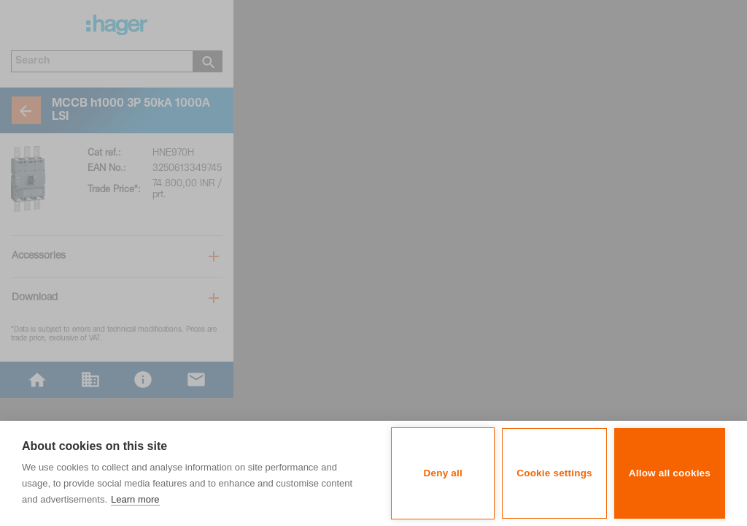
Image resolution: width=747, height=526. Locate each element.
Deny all (443, 473)
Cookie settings (554, 473)
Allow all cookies (670, 473)
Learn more (135, 499)
